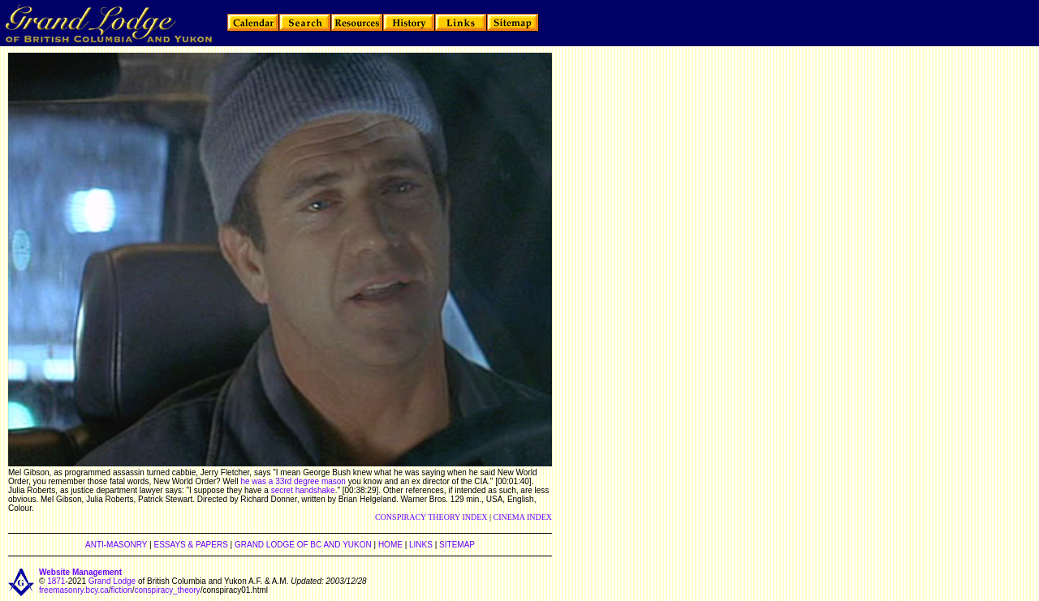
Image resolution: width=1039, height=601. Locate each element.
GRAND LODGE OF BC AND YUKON (303, 544)
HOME (390, 544)
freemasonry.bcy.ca (74, 590)
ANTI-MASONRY (116, 544)
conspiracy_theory (167, 590)
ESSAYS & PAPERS (190, 544)
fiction (121, 590)
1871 (56, 581)
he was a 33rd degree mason (293, 481)
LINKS (421, 544)
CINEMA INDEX (523, 517)
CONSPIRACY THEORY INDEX (431, 517)
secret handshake (303, 490)
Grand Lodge (112, 581)
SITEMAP (457, 544)
